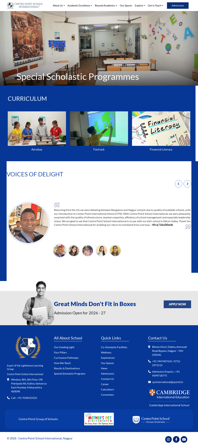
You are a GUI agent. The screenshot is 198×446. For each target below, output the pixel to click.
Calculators (107, 389)
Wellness (106, 352)
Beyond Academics (105, 5)
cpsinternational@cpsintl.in (167, 381)
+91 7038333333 (27, 397)
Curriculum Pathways (66, 357)
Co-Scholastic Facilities (114, 347)
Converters (107, 394)
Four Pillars (60, 352)
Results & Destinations (67, 368)
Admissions (178, 5)
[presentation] (178, 185)
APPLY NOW (177, 303)
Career (105, 384)
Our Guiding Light (64, 347)
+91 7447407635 (162, 361)
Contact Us (107, 378)
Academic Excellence (78, 5)
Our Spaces (126, 5)
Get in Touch (154, 5)
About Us (58, 5)
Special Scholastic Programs (69, 373)
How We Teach (62, 362)
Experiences (108, 357)
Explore (139, 5)
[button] (60, 252)
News (104, 368)
